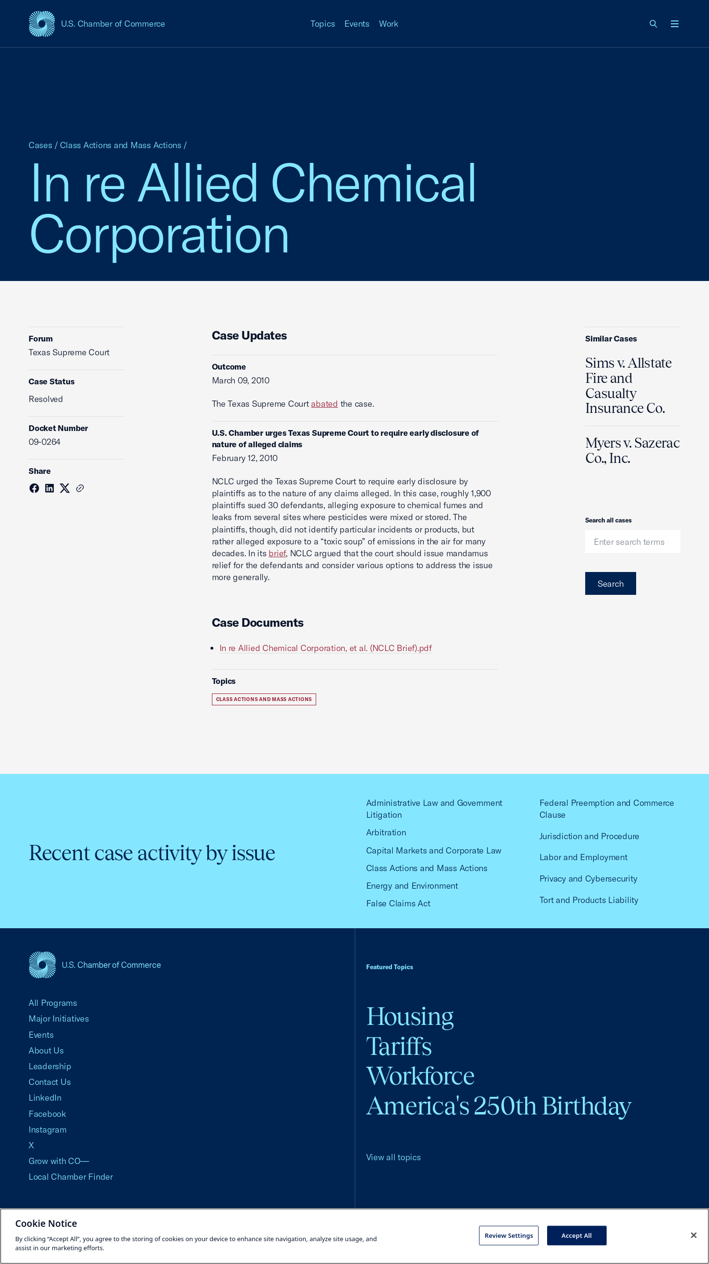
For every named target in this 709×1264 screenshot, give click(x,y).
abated (324, 403)
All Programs (53, 1002)
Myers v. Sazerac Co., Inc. (632, 450)
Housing (409, 1016)
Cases (40, 145)
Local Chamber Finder (71, 1176)
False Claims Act (398, 903)
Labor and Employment (583, 857)
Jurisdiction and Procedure (589, 836)
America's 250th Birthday (498, 1105)
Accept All (576, 1235)
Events (356, 23)
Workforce (420, 1075)
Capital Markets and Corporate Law (434, 850)
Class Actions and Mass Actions (120, 145)
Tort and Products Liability (589, 899)
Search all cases (608, 520)
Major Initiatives (59, 1018)
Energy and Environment (412, 885)
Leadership (50, 1066)
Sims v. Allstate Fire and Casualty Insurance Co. (628, 386)
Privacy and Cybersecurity (588, 878)
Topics (322, 23)
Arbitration (386, 832)
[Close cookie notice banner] (693, 1234)
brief (277, 553)
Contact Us (49, 1081)
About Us (46, 1050)
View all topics (393, 1157)
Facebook (47, 1113)
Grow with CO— (59, 1160)
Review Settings (509, 1235)
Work (389, 23)
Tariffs (399, 1046)
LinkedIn (45, 1097)
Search (611, 583)
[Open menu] (674, 24)
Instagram (48, 1129)
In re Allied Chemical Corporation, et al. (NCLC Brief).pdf (326, 647)
